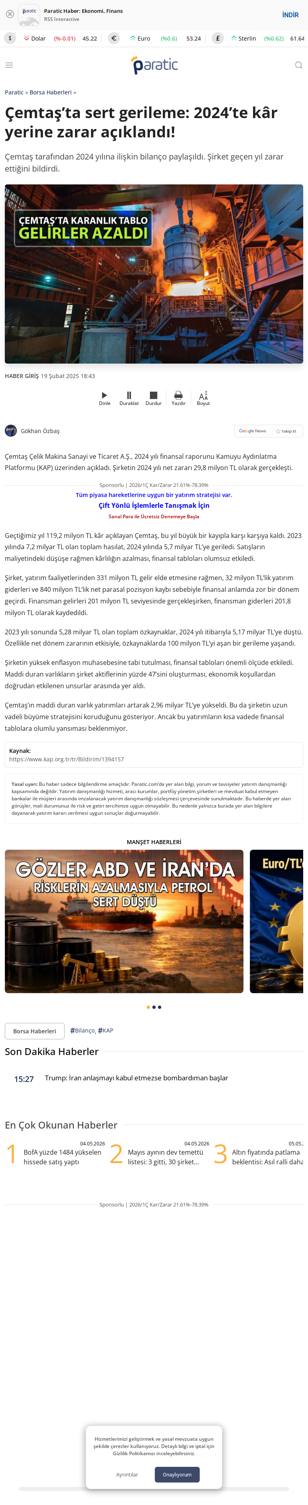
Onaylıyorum (177, 1475)
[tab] (148, 1007)
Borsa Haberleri (51, 92)
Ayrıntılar (127, 1474)
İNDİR (290, 15)
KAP (105, 1031)
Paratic (14, 92)
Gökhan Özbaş (40, 431)
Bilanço (82, 1031)
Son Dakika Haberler (52, 1051)
